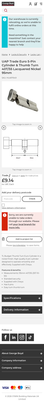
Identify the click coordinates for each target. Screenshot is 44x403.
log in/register (19, 245)
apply (23, 176)
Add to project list (24, 239)
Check (32, 199)
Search (5, 10)
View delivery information (14, 208)
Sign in (15, 176)
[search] (22, 10)
